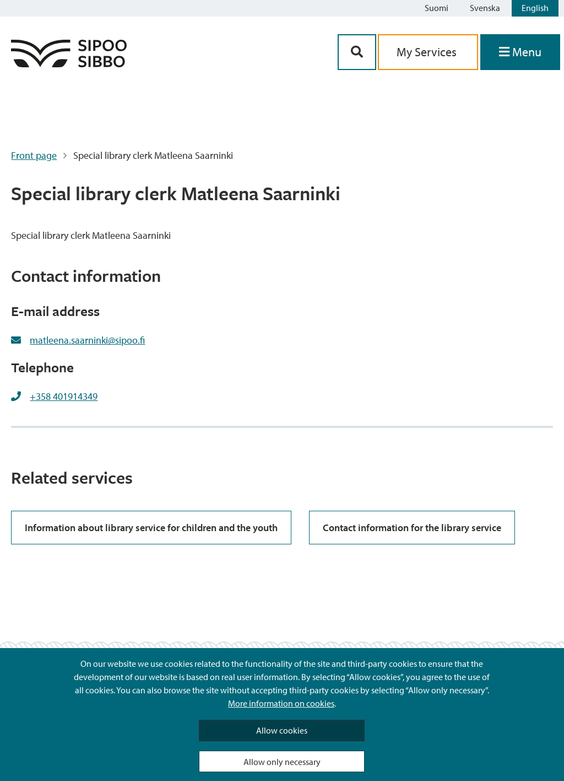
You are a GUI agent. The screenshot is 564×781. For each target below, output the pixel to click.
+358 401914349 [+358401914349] (63, 396)
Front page (34, 155)
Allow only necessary (282, 761)
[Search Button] (357, 52)
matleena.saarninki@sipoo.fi (87, 340)
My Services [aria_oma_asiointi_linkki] (428, 52)
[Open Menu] (520, 52)
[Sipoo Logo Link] (69, 63)
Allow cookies (281, 730)
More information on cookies (281, 703)
